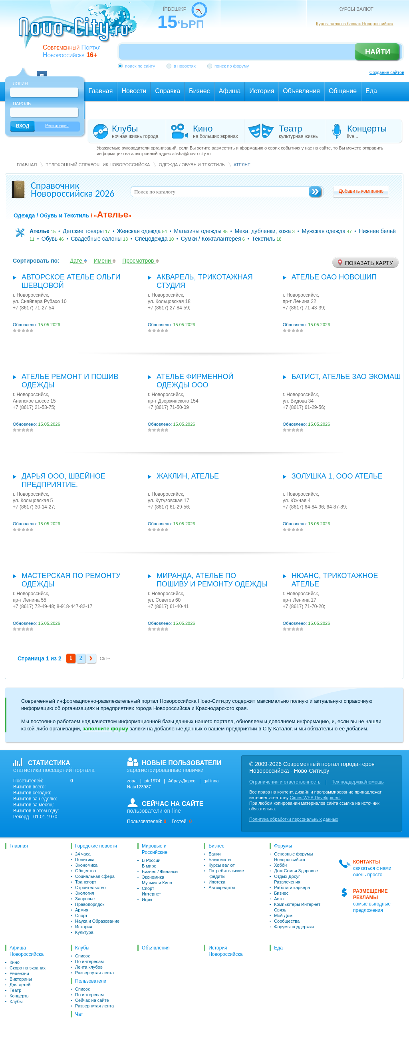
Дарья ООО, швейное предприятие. (63, 480)
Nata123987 (139, 786)
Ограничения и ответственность (284, 782)
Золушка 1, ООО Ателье (337, 476)
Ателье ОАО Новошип (334, 277)
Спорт (81, 915)
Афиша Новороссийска (27, 951)
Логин (20, 83)
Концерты (20, 995)
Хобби (280, 865)
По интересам (89, 961)
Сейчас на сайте (92, 1000)
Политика (85, 859)
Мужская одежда (323, 231)
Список (82, 955)
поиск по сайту (140, 66)
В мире (149, 866)
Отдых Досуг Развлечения (287, 879)
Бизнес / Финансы (160, 871)
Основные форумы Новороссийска (293, 857)
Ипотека (216, 881)
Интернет (151, 893)
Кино (15, 962)
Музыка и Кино (157, 882)
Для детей (20, 984)
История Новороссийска (225, 951)
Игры (147, 899)
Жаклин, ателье (188, 476)
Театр (15, 990)
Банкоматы (219, 859)
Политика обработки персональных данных (293, 819)
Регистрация (56, 126)
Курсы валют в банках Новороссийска (354, 23)
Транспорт (85, 881)
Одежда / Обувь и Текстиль (191, 164)
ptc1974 (152, 780)
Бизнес (216, 846)
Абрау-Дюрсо (181, 780)
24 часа (83, 854)
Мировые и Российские (154, 849)
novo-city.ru (80, 31)
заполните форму (105, 729)
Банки (214, 854)
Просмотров (140, 260)
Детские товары (83, 231)
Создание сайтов (386, 72)
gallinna (211, 780)
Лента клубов (89, 967)
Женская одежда (139, 231)
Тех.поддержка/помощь (357, 782)
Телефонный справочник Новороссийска (98, 164)
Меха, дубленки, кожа (262, 231)
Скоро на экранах (28, 967)
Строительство (90, 887)
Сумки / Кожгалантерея (211, 238)
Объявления (155, 948)
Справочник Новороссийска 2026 (73, 189)
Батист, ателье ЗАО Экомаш (346, 377)
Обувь (50, 238)
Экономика (86, 865)
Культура (84, 932)
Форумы (283, 846)
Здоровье (85, 898)
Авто (279, 898)
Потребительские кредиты (226, 873)
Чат (79, 1014)
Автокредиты (221, 887)
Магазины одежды (197, 231)
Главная (27, 164)
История (83, 926)
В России (151, 860)
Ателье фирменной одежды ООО (195, 381)
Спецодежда (151, 238)
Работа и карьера (292, 887)
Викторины (21, 979)
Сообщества (287, 921)
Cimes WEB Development (315, 797)
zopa (132, 780)
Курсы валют (221, 865)
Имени (105, 260)
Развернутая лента (94, 972)
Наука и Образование (97, 921)
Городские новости (96, 846)
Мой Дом (283, 915)
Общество (85, 870)
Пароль (22, 103)
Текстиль (263, 238)
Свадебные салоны (96, 238)
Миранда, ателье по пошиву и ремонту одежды (212, 580)
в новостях (185, 66)
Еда (278, 948)
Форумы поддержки (294, 926)
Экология (84, 893)
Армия (81, 909)
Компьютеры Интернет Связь (297, 907)
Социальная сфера (95, 876)
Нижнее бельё (377, 231)
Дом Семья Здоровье (296, 870)
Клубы (16, 1001)
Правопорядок (89, 904)
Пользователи (90, 981)
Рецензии (19, 973)
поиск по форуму (231, 66)
